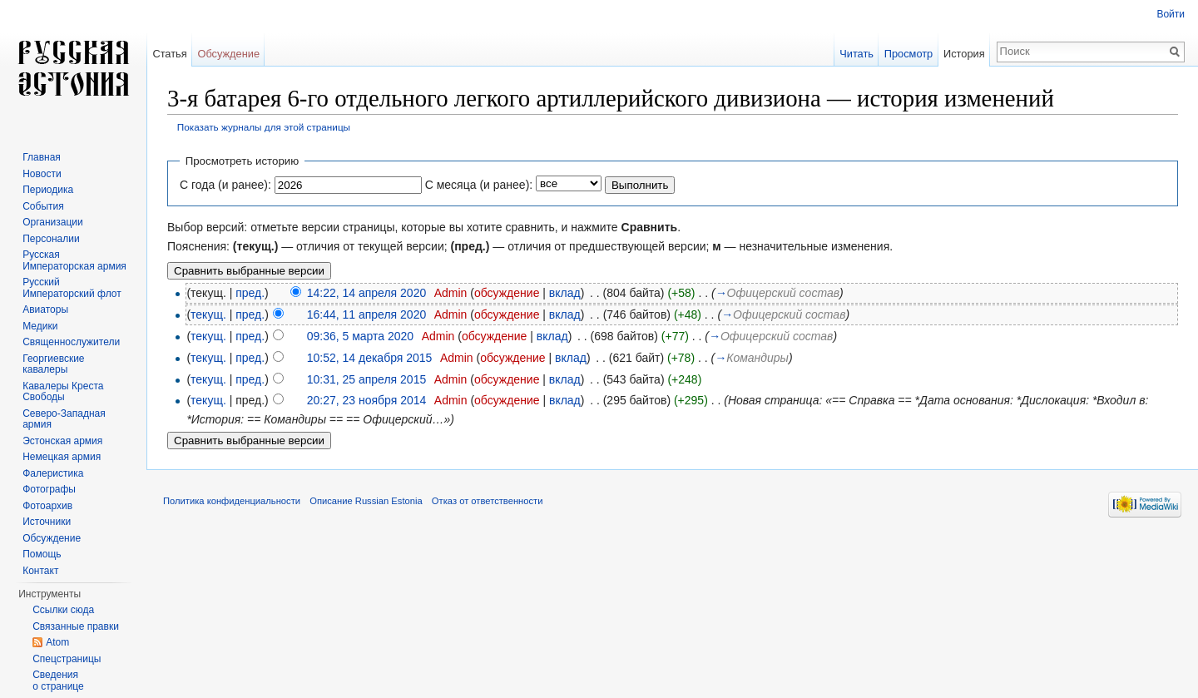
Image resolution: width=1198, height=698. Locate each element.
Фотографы (49, 489)
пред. (250, 292)
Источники (46, 521)
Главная (41, 157)
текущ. (208, 314)
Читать (856, 53)
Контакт (40, 571)
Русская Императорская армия (74, 260)
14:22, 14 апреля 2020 (367, 292)
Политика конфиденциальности (231, 501)
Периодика (47, 190)
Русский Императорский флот (71, 287)
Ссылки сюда (63, 610)
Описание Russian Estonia (365, 501)
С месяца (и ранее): (479, 184)
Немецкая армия (61, 457)
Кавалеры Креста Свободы (62, 391)
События (43, 206)
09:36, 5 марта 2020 (360, 336)
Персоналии (51, 239)
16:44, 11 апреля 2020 (367, 314)
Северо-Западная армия (64, 419)
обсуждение (506, 292)
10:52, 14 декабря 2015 (370, 357)
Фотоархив (47, 506)
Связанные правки (75, 626)
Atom (57, 642)
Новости (41, 174)
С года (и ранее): (225, 184)
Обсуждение (228, 53)
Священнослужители (71, 342)
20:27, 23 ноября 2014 (367, 400)
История (964, 53)
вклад (565, 292)
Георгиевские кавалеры (53, 364)
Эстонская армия (62, 441)
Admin (451, 292)
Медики (39, 326)
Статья (169, 53)
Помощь (41, 554)
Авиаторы (45, 309)
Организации (52, 222)
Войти (1170, 14)
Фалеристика (52, 473)
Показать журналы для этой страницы (263, 126)
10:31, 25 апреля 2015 (367, 379)
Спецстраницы (66, 659)
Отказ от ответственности (487, 501)
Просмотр (908, 53)
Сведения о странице (58, 680)
